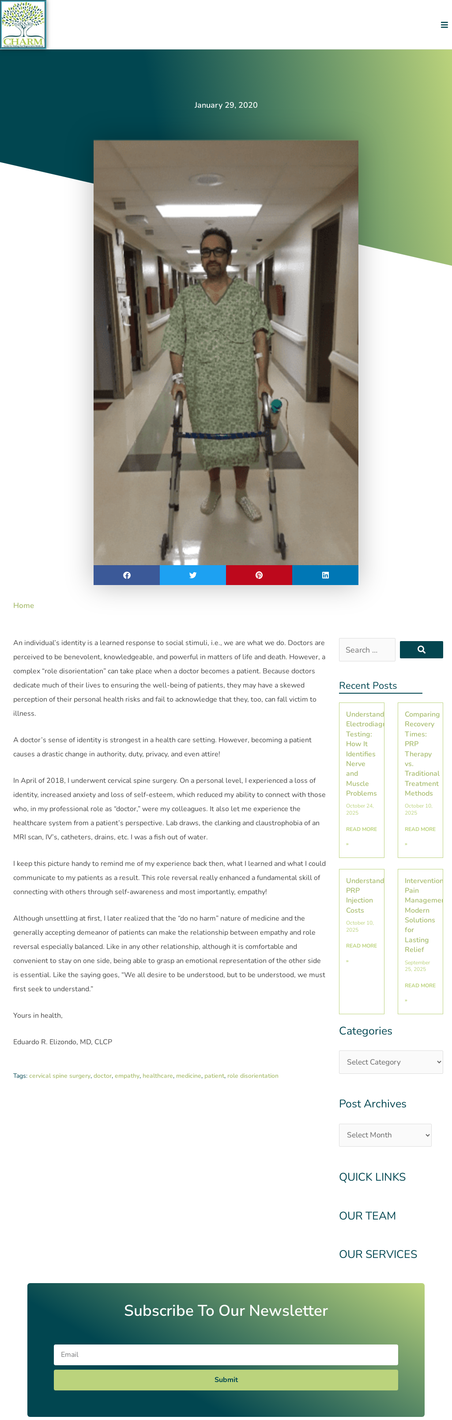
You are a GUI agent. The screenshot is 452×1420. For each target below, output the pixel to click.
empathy (127, 1076)
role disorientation (253, 1076)
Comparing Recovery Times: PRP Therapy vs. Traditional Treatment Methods (422, 754)
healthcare (158, 1076)
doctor (103, 1076)
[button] (444, 24)
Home (24, 605)
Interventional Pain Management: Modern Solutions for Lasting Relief (427, 915)
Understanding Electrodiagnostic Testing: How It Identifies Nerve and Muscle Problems (374, 754)
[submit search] (421, 649)
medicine (188, 1076)
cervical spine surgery (59, 1076)
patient (214, 1076)
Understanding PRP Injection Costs (370, 895)
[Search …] (367, 649)
